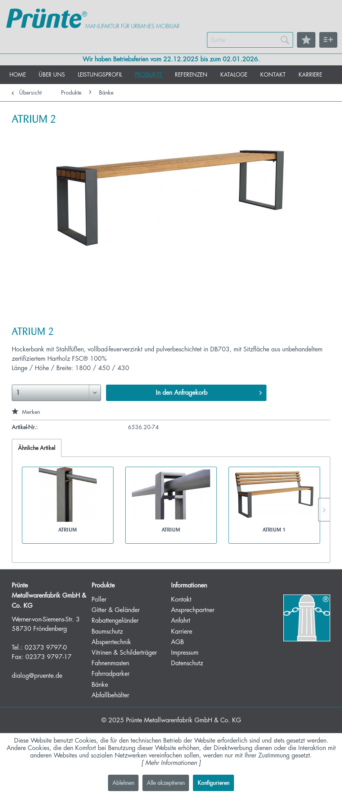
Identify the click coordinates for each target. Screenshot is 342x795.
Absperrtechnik (111, 642)
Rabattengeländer (115, 621)
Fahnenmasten (110, 663)
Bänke (100, 685)
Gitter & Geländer (116, 610)
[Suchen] (285, 40)
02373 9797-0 (46, 648)
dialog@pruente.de (37, 676)
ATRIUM (67, 529)
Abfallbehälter (110, 695)
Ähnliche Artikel (36, 448)
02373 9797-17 (48, 657)
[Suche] (250, 40)
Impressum (184, 653)
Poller (99, 599)
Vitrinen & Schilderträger (124, 653)
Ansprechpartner (192, 610)
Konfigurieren (213, 783)
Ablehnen (123, 783)
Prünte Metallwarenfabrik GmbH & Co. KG (183, 720)
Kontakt (181, 599)
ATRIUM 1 (274, 529)
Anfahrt (180, 621)
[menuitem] (250, 40)
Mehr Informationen (171, 763)
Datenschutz (187, 663)
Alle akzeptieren (166, 783)
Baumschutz (107, 631)
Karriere (181, 631)
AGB (177, 642)
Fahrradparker (111, 674)
